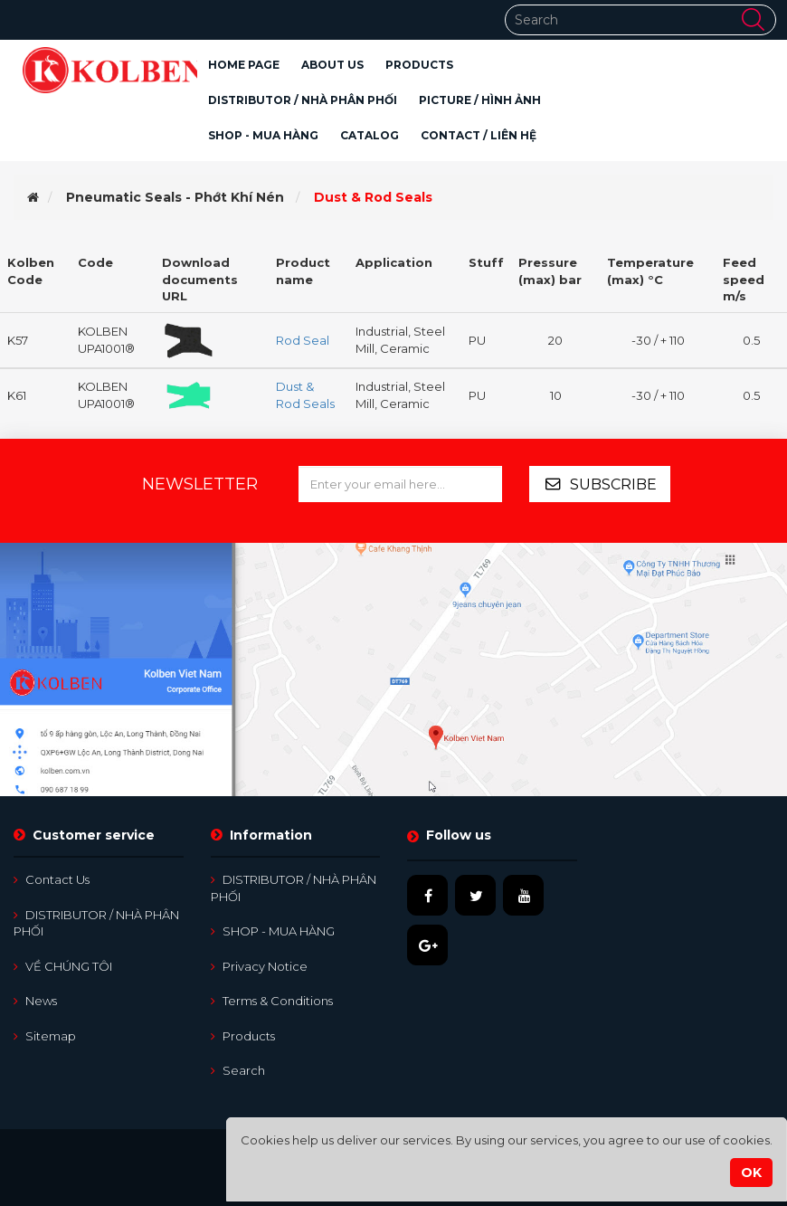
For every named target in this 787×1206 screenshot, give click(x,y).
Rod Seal (302, 340)
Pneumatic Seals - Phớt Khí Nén (175, 197)
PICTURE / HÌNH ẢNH (480, 100)
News (35, 1000)
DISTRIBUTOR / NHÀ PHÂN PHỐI (302, 100)
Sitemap (45, 1036)
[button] (419, 64)
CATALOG (369, 135)
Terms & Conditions (272, 1000)
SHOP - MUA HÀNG (263, 135)
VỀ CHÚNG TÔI (63, 966)
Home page (244, 64)
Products (243, 1036)
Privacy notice (259, 966)
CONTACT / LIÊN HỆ (478, 135)
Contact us (52, 879)
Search (238, 1070)
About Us (332, 64)
